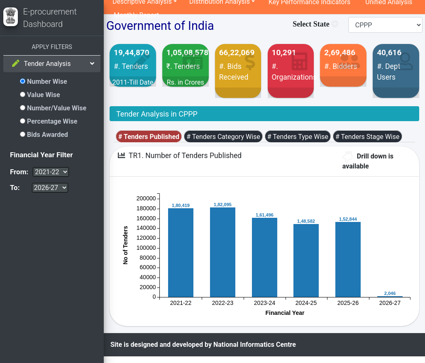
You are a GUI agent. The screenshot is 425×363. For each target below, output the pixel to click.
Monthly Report (136, 15)
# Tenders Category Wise (223, 137)
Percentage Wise (48, 121)
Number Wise (43, 81)
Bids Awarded (44, 135)
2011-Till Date (133, 82)
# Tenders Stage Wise (367, 137)
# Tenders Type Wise (297, 137)
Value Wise (40, 95)
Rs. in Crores (185, 82)
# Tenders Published (148, 137)
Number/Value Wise (53, 108)
